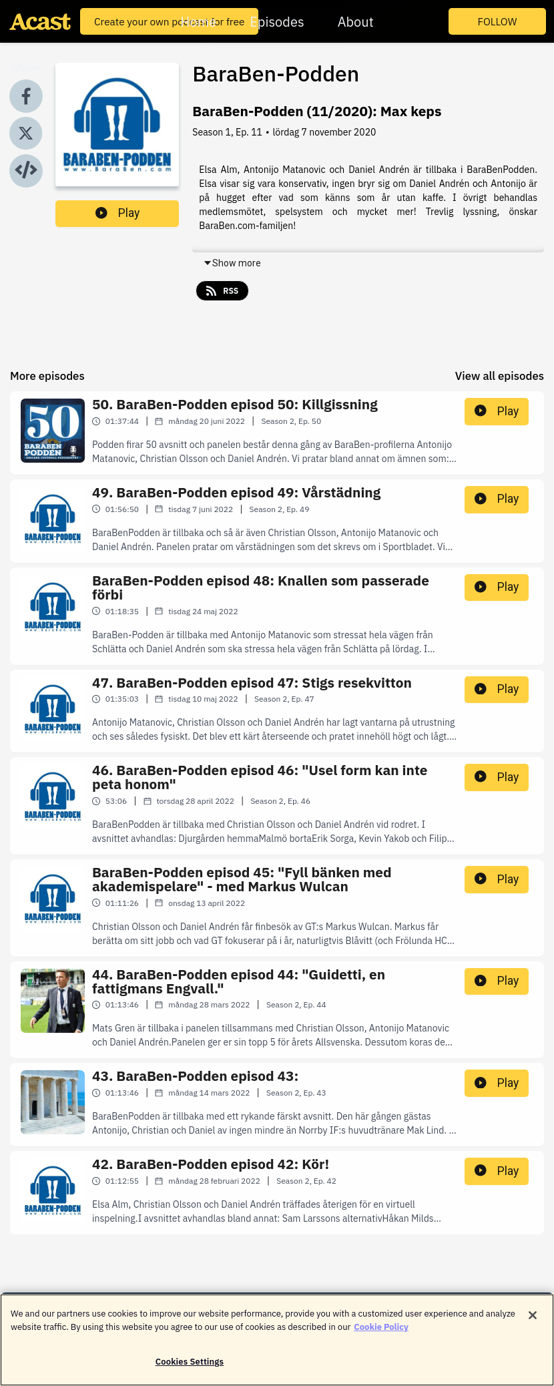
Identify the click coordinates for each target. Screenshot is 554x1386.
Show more (232, 263)
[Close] (532, 1320)
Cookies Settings (190, 1366)
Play (117, 213)
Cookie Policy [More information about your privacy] (381, 1331)
